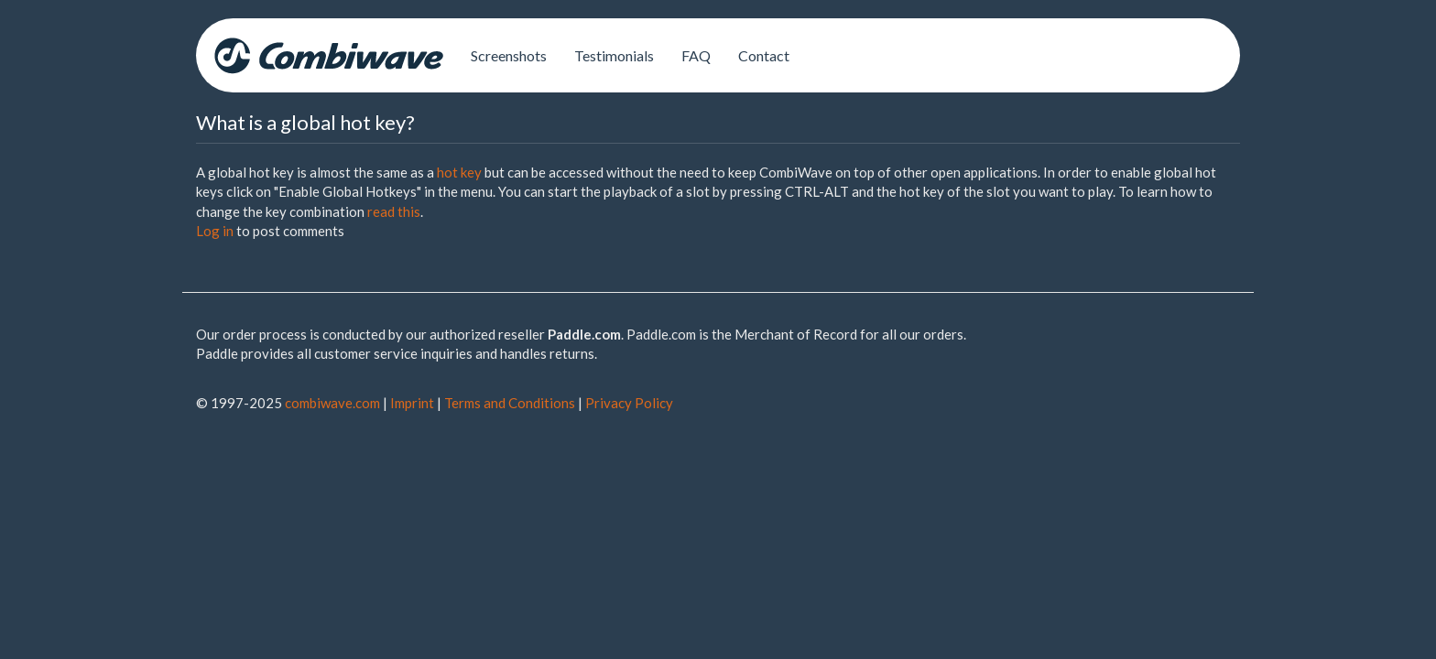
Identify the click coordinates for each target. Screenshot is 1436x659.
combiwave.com (332, 402)
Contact (763, 55)
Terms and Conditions (509, 402)
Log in (215, 230)
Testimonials (614, 55)
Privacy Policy (629, 402)
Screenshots (509, 55)
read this (393, 211)
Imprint (412, 402)
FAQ (696, 55)
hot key (459, 172)
